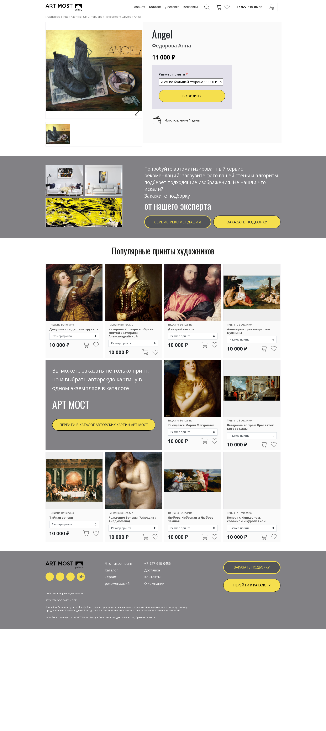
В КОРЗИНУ (191, 96)
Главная (138, 7)
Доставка (172, 7)
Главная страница (57, 17)
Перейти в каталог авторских (103, 424)
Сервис (110, 615)
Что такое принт (119, 602)
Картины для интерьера (86, 17)
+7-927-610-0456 (157, 602)
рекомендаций (117, 622)
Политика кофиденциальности (116, 669)
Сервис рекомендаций (177, 221)
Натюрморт (112, 17)
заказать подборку (252, 606)
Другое (126, 17)
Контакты (190, 7)
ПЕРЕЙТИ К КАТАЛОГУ (251, 624)
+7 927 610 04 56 (249, 7)
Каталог (155, 7)
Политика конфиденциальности (64, 645)
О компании (154, 622)
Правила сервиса (145, 669)
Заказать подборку (247, 221)
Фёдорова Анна (171, 45)
